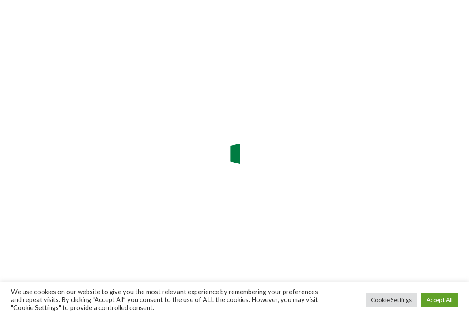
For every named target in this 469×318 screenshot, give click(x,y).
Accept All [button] (440, 299)
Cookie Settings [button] (391, 299)
